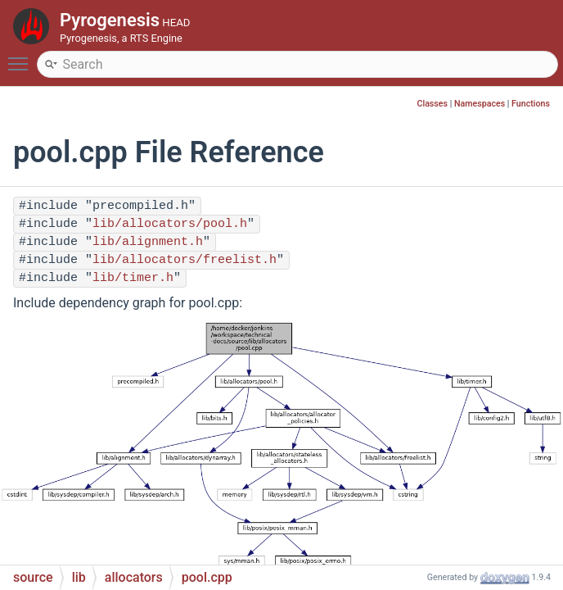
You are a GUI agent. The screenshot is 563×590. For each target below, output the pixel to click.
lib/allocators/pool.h (169, 224)
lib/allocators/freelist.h (184, 260)
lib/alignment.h (147, 242)
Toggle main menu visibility (22, 56)
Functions (530, 103)
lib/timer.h (132, 278)
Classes (432, 103)
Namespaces (479, 103)
